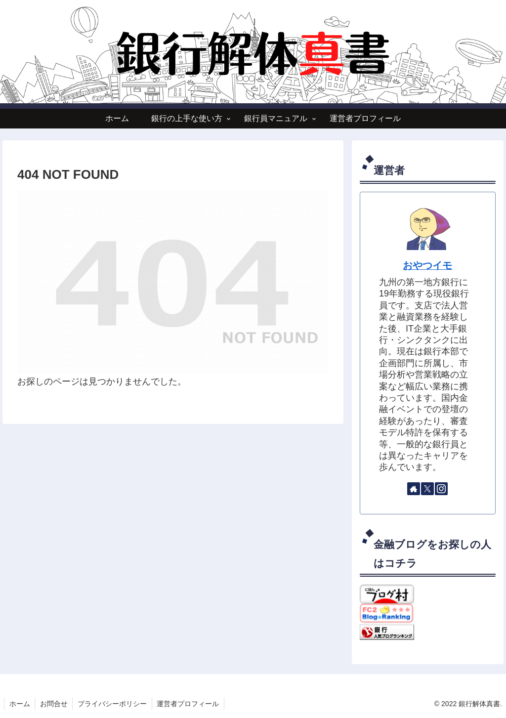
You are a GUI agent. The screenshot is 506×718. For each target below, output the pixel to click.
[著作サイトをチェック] (413, 488)
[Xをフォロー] (427, 488)
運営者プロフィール (189, 704)
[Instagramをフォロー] (441, 488)
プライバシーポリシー (113, 704)
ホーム (19, 704)
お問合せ (54, 704)
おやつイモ (427, 265)
